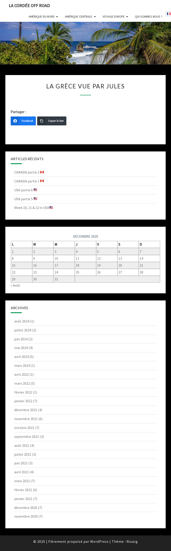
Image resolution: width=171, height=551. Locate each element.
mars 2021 (22, 481)
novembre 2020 (26, 516)
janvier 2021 (23, 498)
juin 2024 (21, 339)
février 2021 (23, 490)
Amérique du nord (41, 16)
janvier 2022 (23, 401)
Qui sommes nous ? (148, 16)
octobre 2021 (24, 427)
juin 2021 (21, 463)
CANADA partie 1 (29, 181)
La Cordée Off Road (29, 5)
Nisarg (132, 541)
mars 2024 (22, 365)
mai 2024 (21, 347)
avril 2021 (21, 472)
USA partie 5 (25, 199)
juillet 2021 (22, 454)
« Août (15, 285)
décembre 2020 (25, 507)
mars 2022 (22, 383)
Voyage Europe (114, 16)
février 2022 (23, 392)
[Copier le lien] (51, 120)
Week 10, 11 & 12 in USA (33, 207)
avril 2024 (21, 356)
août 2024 (21, 321)
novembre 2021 (26, 418)
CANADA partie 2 (29, 172)
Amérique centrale (78, 16)
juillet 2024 (22, 330)
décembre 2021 (25, 410)
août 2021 (21, 445)
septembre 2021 (26, 436)
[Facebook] (23, 120)
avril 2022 (21, 374)
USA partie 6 (25, 190)
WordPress (99, 541)
